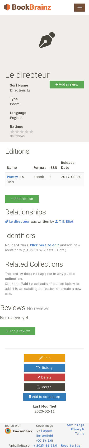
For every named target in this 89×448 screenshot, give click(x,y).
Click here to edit (44, 245)
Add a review (66, 84)
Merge (44, 387)
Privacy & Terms (77, 431)
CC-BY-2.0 (44, 441)
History (44, 367)
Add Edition (22, 199)
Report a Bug (70, 446)
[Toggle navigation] (79, 8)
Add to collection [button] (44, 397)
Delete (44, 377)
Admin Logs (75, 425)
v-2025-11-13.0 (45, 446)
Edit (44, 358)
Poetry (12, 177)
